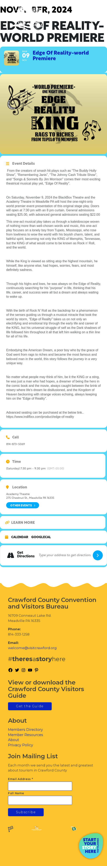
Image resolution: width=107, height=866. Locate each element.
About (13, 740)
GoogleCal (41, 537)
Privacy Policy (20, 745)
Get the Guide (30, 706)
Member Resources (25, 735)
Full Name (16, 793)
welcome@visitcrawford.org (32, 648)
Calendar (19, 537)
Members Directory (25, 729)
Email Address (20, 779)
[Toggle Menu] (93, 20)
